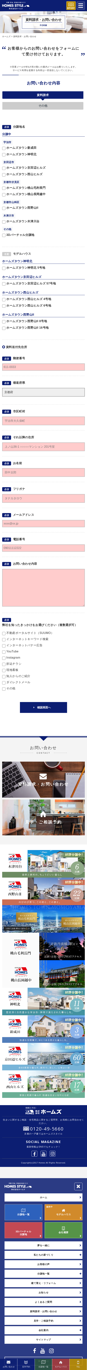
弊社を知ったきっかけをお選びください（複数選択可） (40, 624)
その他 (42, 105)
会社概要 (64, 1230)
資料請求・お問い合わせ (43, 1311)
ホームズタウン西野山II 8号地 (24, 321)
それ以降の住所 (23, 437)
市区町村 (19, 411)
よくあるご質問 (43, 1302)
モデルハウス (22, 253)
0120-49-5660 (47, 1129)
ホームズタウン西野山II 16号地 (25, 328)
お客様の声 (43, 1264)
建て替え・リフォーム (43, 1283)
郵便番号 (19, 358)
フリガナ (19, 489)
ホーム (43, 1197)
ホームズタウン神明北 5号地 (23, 268)
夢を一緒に (43, 1245)
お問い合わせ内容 (43, 83)
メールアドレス (23, 515)
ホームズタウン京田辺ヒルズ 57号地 (29, 284)
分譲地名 (19, 126)
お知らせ (44, 1292)
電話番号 (19, 539)
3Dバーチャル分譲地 (23, 1230)
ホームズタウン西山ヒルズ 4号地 (26, 299)
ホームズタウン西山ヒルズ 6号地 (26, 306)
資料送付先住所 (16, 347)
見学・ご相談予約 (43, 1320)
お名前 (17, 463)
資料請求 (43, 95)
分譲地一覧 (23, 1212)
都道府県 (19, 382)
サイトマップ (43, 1339)
